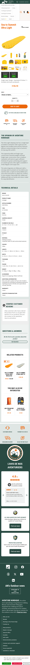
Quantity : (15, 98)
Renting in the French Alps (10, 621)
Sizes (2, 92)
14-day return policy (23, 124)
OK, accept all (6, 663)
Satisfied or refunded (9, 650)
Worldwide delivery (15, 124)
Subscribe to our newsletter (15, 591)
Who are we (6, 617)
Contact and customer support (11, 643)
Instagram (15, 567)
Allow (5, 76)
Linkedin (13, 580)
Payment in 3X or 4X (22, 432)
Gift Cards (5, 637)
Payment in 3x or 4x (7, 124)
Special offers (6, 632)
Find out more (15, 526)
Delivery (5, 645)
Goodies (5, 635)
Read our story (22, 612)
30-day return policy (22, 442)
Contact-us (6, 624)
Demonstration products (10, 640)
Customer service (7, 432)
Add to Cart (14, 106)
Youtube (21, 574)
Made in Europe (7, 630)
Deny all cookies (17, 663)
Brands (5, 619)
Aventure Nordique (10, 600)
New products (7, 627)
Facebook (22, 567)
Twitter (15, 574)
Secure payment (7, 648)
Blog (8, 567)
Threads (8, 574)
